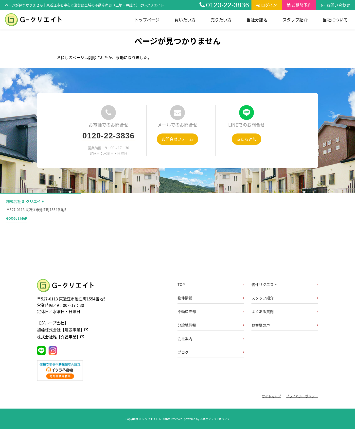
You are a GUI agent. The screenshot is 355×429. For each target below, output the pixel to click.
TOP (181, 284)
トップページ (147, 19)
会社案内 (185, 338)
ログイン (266, 5)
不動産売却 (187, 311)
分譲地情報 (187, 325)
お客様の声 (260, 325)
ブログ (183, 352)
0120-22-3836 (224, 5)
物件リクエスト (264, 284)
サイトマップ (271, 395)
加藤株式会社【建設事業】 (62, 329)
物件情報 (185, 298)
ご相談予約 (299, 5)
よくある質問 (262, 311)
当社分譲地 (257, 19)
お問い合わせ (335, 5)
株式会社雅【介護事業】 (60, 337)
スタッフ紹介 (295, 19)
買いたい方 (185, 19)
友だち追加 (246, 139)
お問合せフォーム (177, 139)
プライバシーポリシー (302, 395)
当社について (335, 19)
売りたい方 (221, 19)
